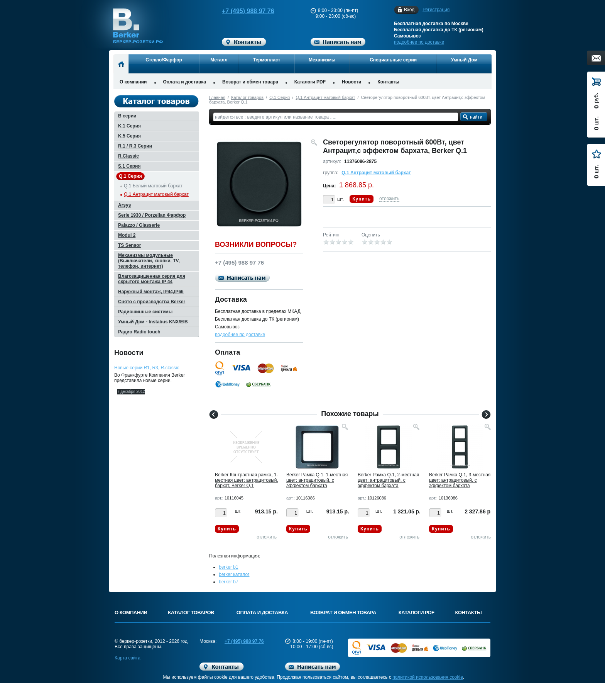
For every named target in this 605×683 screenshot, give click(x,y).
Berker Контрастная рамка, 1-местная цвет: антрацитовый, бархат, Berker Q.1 (246, 480)
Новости (351, 82)
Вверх (520, 658)
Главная (217, 97)
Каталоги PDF (310, 82)
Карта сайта (127, 658)
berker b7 (228, 581)
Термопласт (267, 60)
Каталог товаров (247, 97)
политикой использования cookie (427, 677)
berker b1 (228, 567)
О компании (133, 82)
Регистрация (436, 9)
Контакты (388, 82)
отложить (389, 198)
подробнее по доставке (419, 42)
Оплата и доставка (184, 82)
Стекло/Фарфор (163, 60)
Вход (409, 10)
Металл (218, 60)
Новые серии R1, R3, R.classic (146, 367)
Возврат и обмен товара (250, 82)
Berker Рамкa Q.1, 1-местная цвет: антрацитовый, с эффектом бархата (317, 480)
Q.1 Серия (279, 97)
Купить (361, 199)
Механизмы (322, 60)
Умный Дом (464, 60)
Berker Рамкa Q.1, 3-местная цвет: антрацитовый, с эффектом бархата (459, 480)
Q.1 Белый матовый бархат (153, 186)
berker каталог (234, 574)
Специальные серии (393, 60)
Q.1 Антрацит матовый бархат (325, 97)
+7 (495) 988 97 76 (241, 11)
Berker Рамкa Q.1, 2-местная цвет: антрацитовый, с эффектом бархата (388, 480)
